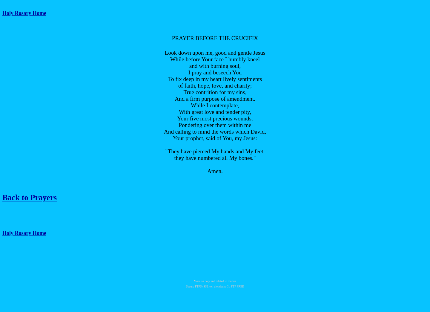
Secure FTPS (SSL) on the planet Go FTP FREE (215, 286)
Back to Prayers (29, 197)
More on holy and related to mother (215, 281)
